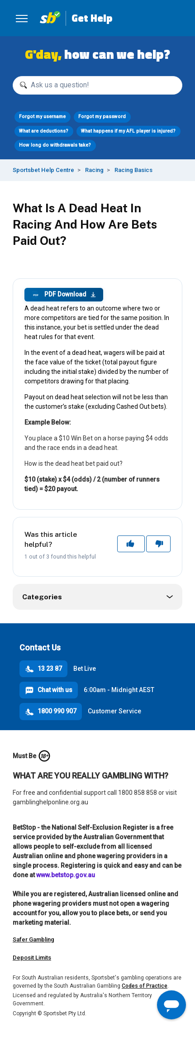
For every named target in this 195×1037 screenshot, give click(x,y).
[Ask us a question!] (97, 85)
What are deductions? (43, 131)
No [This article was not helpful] (158, 543)
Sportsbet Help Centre (43, 170)
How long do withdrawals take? (55, 145)
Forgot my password (102, 116)
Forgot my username (42, 116)
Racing (94, 170)
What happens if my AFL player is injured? (128, 131)
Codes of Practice (144, 986)
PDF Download (64, 295)
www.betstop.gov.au (65, 875)
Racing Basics (133, 170)
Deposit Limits (32, 957)
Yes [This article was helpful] (131, 543)
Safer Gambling (33, 939)
